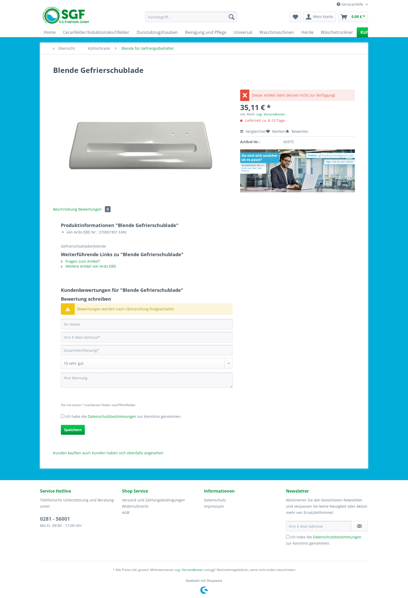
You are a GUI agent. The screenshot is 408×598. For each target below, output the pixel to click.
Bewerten (296, 131)
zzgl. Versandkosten (270, 114)
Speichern (73, 429)
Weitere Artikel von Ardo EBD (88, 266)
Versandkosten (192, 570)
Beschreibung (65, 209)
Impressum (214, 506)
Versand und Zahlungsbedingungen (153, 500)
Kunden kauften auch (72, 452)
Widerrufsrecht (135, 506)
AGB (125, 512)
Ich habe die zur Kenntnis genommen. (123, 416)
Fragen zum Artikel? (80, 261)
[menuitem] (191, 19)
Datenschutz (215, 500)
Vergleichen (253, 131)
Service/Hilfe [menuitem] (350, 4)
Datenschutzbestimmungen (112, 416)
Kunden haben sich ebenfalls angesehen (127, 452)
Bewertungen (94, 209)
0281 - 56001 (55, 518)
